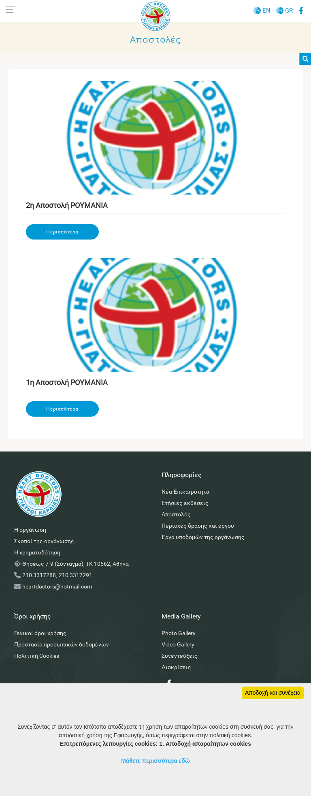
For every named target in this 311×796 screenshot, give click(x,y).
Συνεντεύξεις (180, 656)
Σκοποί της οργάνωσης (44, 541)
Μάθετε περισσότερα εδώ (155, 760)
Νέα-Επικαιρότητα (185, 491)
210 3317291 (75, 575)
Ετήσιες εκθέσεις (185, 503)
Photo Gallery (179, 633)
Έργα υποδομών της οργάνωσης (203, 537)
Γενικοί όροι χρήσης (40, 633)
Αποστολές (176, 514)
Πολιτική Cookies (36, 656)
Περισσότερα (62, 232)
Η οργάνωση (30, 529)
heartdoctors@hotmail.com (57, 586)
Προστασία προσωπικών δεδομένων (61, 644)
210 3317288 (39, 575)
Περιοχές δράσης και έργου (198, 525)
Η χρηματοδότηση (37, 552)
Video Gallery (178, 644)
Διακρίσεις (176, 667)
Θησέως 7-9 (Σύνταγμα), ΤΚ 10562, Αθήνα (75, 564)
